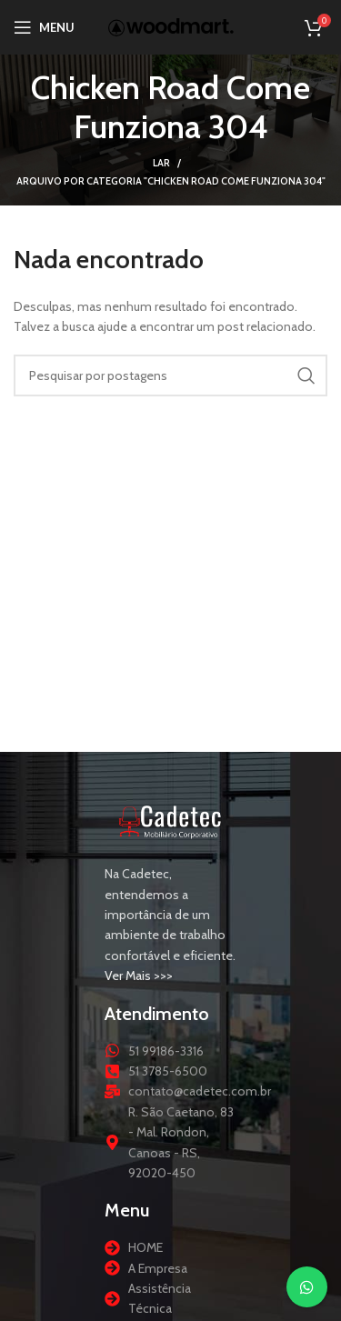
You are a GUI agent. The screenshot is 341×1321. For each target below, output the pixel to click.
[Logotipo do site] (171, 25)
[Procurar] (170, 375)
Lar (161, 162)
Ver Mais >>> (139, 975)
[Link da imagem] (170, 820)
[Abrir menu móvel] (44, 27)
